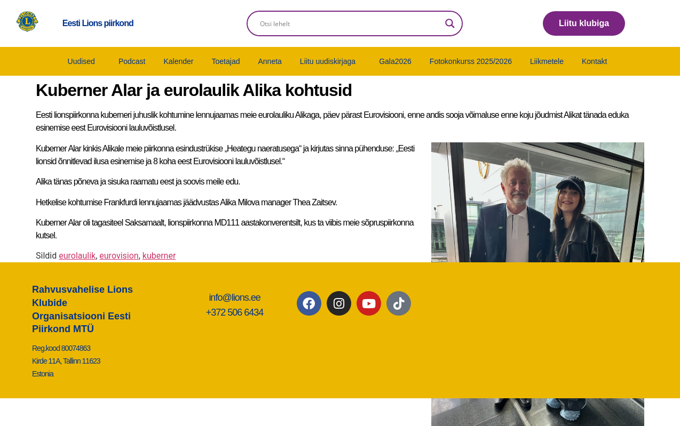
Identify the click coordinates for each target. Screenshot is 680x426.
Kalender (178, 61)
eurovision (118, 256)
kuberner (159, 256)
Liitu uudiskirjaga (327, 61)
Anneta (269, 61)
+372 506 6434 (235, 312)
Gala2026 (395, 61)
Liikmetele (547, 61)
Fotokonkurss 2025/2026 (471, 61)
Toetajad (226, 61)
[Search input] (350, 23)
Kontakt (594, 61)
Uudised (81, 61)
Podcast (132, 61)
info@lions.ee (234, 297)
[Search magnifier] (449, 23)
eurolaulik (77, 256)
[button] (84, 61)
